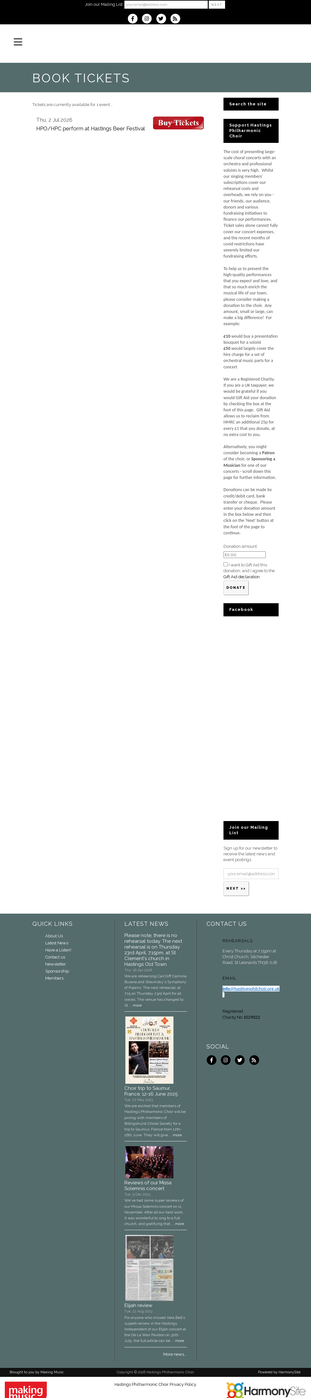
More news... (175, 1354)
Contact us (55, 957)
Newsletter (55, 964)
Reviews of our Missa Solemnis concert (148, 1185)
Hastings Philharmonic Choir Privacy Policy (155, 1384)
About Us (54, 935)
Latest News (56, 943)
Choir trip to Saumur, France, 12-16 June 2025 (151, 1091)
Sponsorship (57, 971)
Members (54, 978)
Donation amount (240, 546)
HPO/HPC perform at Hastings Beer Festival (90, 128)
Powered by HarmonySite (279, 1372)
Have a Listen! (58, 950)
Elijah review (138, 1305)
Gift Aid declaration (241, 576)
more (137, 1005)
